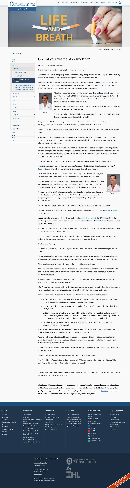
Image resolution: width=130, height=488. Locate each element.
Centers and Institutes (73, 415)
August (15, 115)
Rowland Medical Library (30, 426)
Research (84, 2)
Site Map (4, 432)
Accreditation (27, 415)
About (91, 2)
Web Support (113, 429)
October (15, 122)
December (16, 129)
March (15, 97)
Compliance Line (115, 415)
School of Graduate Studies (31, 431)
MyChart (103, 2)
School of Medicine (28, 437)
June (14, 107)
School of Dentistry (28, 428)
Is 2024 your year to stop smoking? (22, 80)
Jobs (3, 424)
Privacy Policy (114, 424)
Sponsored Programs (73, 426)
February (16, 93)
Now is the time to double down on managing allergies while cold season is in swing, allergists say (24, 87)
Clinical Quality (49, 419)
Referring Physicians (51, 429)
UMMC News (92, 421)
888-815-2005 (51, 480)
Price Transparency (50, 427)
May (14, 104)
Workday (4, 434)
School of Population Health (31, 442)
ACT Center (95, 137)
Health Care (74, 2)
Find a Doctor (49, 422)
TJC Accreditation (115, 427)
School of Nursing (28, 439)
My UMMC (5, 427)
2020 (13, 138)
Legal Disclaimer (114, 419)
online (96, 372)
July (14, 111)
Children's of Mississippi (52, 417)
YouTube (92, 431)
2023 (13, 132)
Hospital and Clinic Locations (53, 424)
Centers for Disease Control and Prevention (93, 218)
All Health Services (50, 415)
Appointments (112, 2)
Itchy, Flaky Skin (19, 76)
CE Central (5, 415)
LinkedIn (92, 436)
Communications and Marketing (94, 415)
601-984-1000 (50, 478)
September (16, 118)
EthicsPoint (113, 417)
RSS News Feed (94, 438)
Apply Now (26, 417)
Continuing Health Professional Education (32, 420)
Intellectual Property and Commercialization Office (74, 420)
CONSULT (22, 9)
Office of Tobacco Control (102, 85)
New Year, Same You (20, 72)
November (16, 125)
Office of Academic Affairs (30, 423)
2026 (13, 59)
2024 (13, 65)
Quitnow (64, 375)
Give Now (4, 419)
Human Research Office (73, 417)
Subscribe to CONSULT (95, 423)
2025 (13, 62)
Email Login (5, 417)
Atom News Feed (94, 441)
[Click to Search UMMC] (120, 2)
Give (97, 2)
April (14, 100)
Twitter (91, 428)
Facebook (92, 426)
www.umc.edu (38, 474)
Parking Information (7, 429)
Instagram (92, 433)
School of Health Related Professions (30, 434)
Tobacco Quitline (44, 169)
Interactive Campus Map (9, 422)
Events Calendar (93, 419)
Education (65, 2)
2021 (13, 141)
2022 (13, 135)
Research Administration (74, 423)
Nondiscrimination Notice (117, 422)
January (15, 69)
